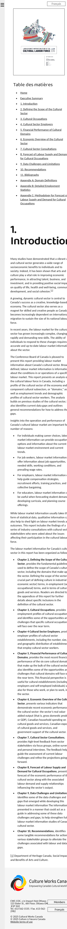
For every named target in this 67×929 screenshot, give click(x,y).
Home (23, 93)
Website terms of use (21, 921)
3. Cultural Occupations (33, 119)
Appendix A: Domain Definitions (38, 180)
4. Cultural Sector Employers (36, 124)
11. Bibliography (29, 175)
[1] (52, 290)
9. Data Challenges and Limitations (40, 164)
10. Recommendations (33, 169)
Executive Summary (31, 98)
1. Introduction (29, 103)
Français (56, 3)
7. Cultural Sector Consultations (38, 149)
